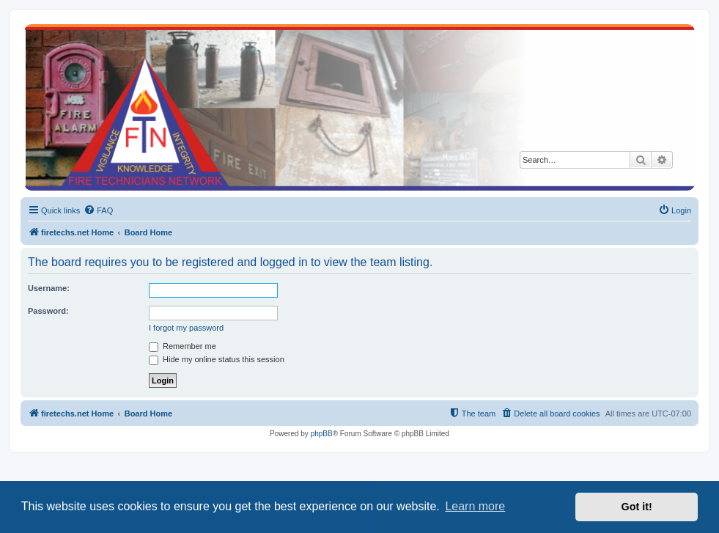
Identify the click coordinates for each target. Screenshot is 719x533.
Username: (49, 288)
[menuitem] (98, 210)
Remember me (182, 346)
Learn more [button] (475, 506)
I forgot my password (186, 327)
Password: (48, 310)
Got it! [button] (637, 506)
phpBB (322, 434)
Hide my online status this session (216, 359)
